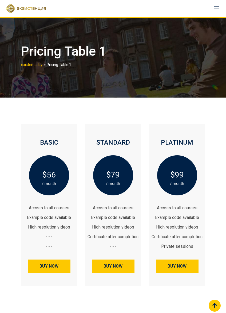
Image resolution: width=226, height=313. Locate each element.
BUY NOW (48, 266)
